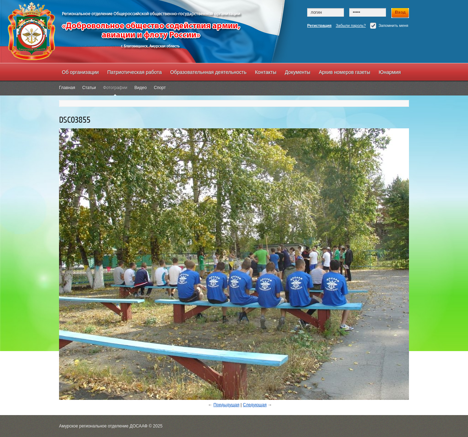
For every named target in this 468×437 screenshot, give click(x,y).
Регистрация (319, 25)
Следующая (255, 404)
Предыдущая (226, 404)
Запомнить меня (389, 26)
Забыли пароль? (351, 25)
